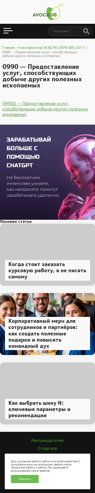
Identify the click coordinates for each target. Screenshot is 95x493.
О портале (47, 448)
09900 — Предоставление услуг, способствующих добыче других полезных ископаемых (45, 109)
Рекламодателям (47, 440)
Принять (24, 479)
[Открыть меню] (8, 31)
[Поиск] (86, 31)
